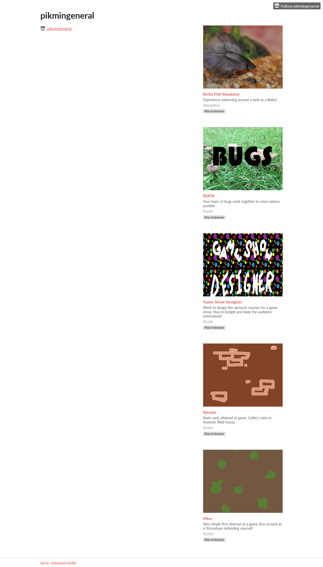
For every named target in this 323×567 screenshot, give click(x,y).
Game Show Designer (222, 301)
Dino (207, 518)
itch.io (44, 562)
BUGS (208, 195)
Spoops (209, 412)
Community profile (63, 562)
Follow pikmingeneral (297, 5)
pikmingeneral (59, 28)
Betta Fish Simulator (221, 94)
